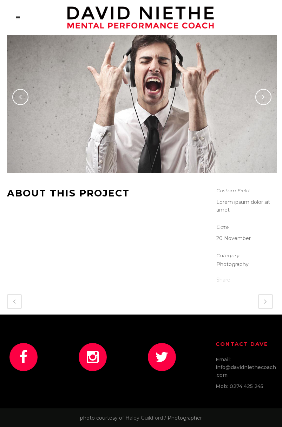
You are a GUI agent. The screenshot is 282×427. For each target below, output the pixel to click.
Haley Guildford (144, 418)
